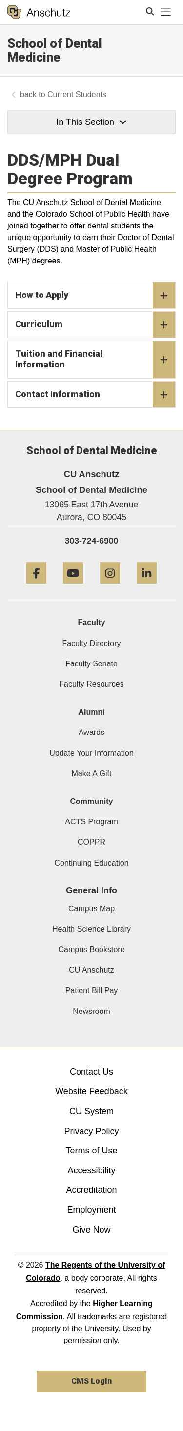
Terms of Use (91, 1150)
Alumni (91, 712)
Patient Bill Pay (91, 990)
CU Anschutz (91, 970)
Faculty (91, 622)
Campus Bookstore (91, 949)
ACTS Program (91, 822)
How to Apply (95, 295)
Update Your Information (91, 753)
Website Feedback (91, 1091)
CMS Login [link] (91, 1381)
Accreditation (91, 1190)
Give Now (91, 1230)
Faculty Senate (91, 664)
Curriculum (95, 325)
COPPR (91, 842)
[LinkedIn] (146, 587)
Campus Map (91, 909)
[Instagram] (110, 587)
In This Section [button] (91, 122)
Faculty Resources (91, 684)
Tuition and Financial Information (95, 359)
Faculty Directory (91, 643)
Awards (91, 732)
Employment (91, 1210)
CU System (91, 1111)
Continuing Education (91, 863)
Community (91, 801)
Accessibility (91, 1170)
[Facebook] (36, 587)
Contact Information (95, 395)
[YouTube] (73, 587)
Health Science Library (91, 929)
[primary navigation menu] (166, 12)
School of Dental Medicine (54, 50)
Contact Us (91, 1072)
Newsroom (91, 1011)
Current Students (76, 94)
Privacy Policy (91, 1131)
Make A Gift (92, 773)
